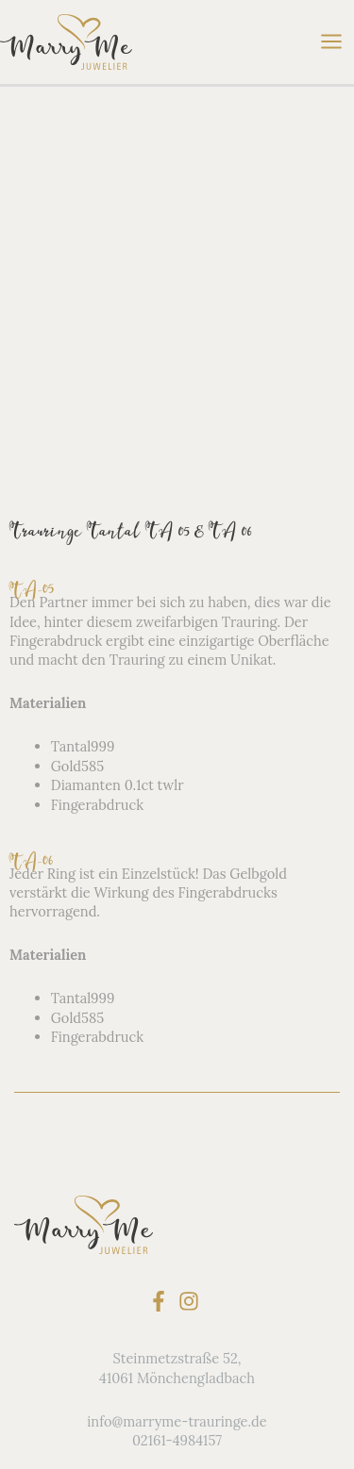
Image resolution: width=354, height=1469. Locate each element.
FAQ (176, 1251)
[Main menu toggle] (331, 42)
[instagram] (192, 987)
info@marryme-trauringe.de (176, 1106)
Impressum (177, 1347)
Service (177, 1270)
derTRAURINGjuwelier (176, 1308)
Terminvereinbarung (177, 1366)
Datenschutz (177, 1328)
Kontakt (177, 1289)
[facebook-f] (162, 987)
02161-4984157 (177, 1126)
